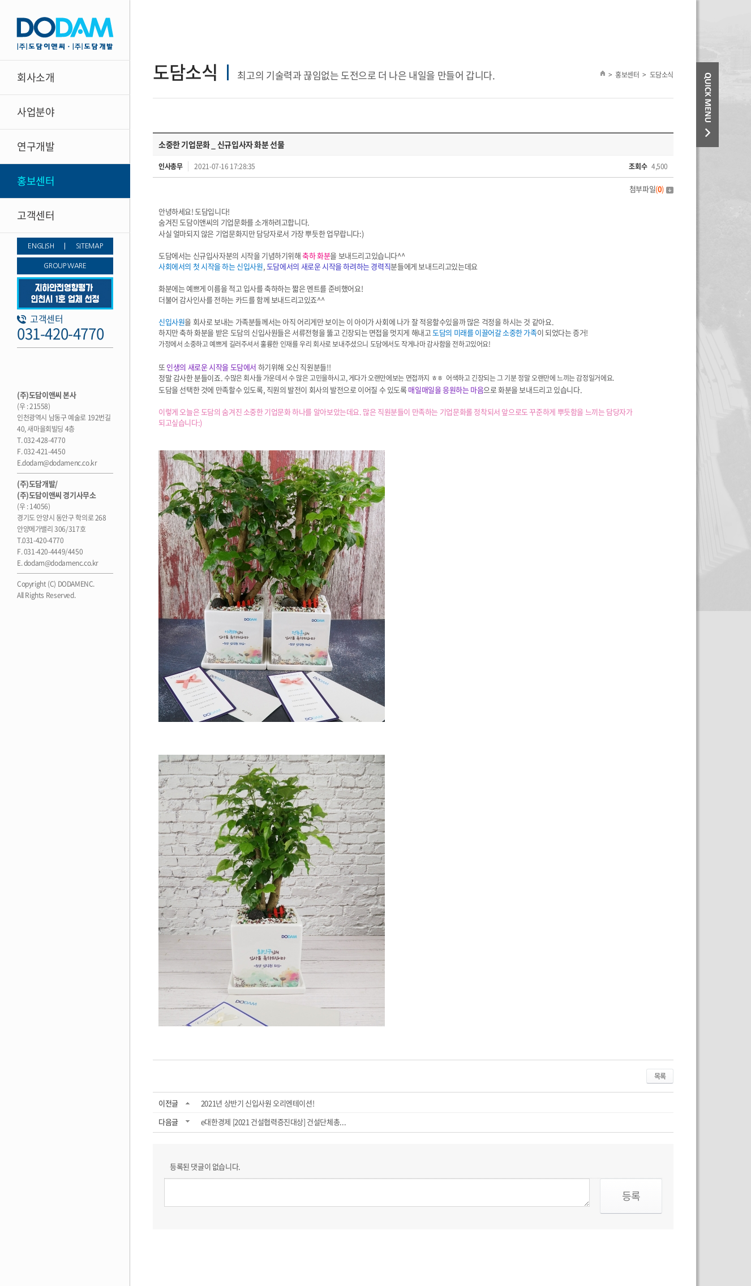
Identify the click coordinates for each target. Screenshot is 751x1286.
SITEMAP (89, 246)
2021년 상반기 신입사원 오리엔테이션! (257, 1103)
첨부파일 (651, 188)
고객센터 (35, 215)
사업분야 (35, 111)
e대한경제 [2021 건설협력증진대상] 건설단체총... (273, 1121)
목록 (660, 1076)
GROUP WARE (65, 266)
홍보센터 (35, 180)
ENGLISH (41, 246)
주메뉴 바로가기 (0, 0)
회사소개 (35, 77)
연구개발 (35, 146)
